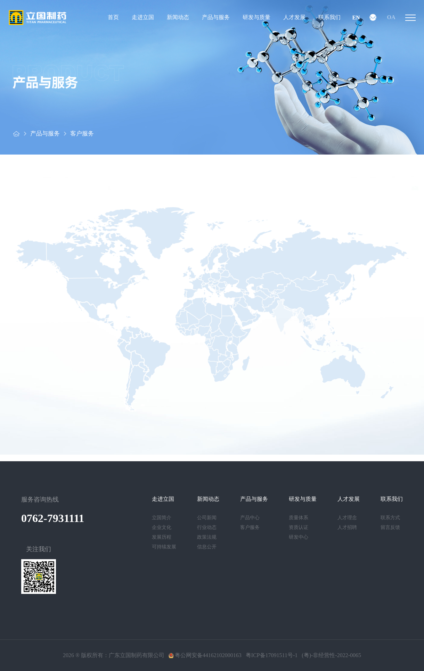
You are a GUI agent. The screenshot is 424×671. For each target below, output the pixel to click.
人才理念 (347, 517)
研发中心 (298, 537)
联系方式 (390, 517)
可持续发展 (164, 546)
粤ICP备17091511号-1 (272, 655)
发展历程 (161, 537)
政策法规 (207, 537)
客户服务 (82, 133)
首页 (113, 17)
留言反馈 (390, 527)
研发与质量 (256, 17)
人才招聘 (347, 527)
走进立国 (143, 17)
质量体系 (298, 517)
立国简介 (161, 517)
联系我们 (329, 17)
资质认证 (298, 527)
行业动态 (207, 527)
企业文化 (161, 527)
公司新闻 (207, 517)
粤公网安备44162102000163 (205, 655)
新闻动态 (178, 17)
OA (391, 17)
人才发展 (294, 17)
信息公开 (207, 546)
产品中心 (250, 517)
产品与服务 (216, 17)
